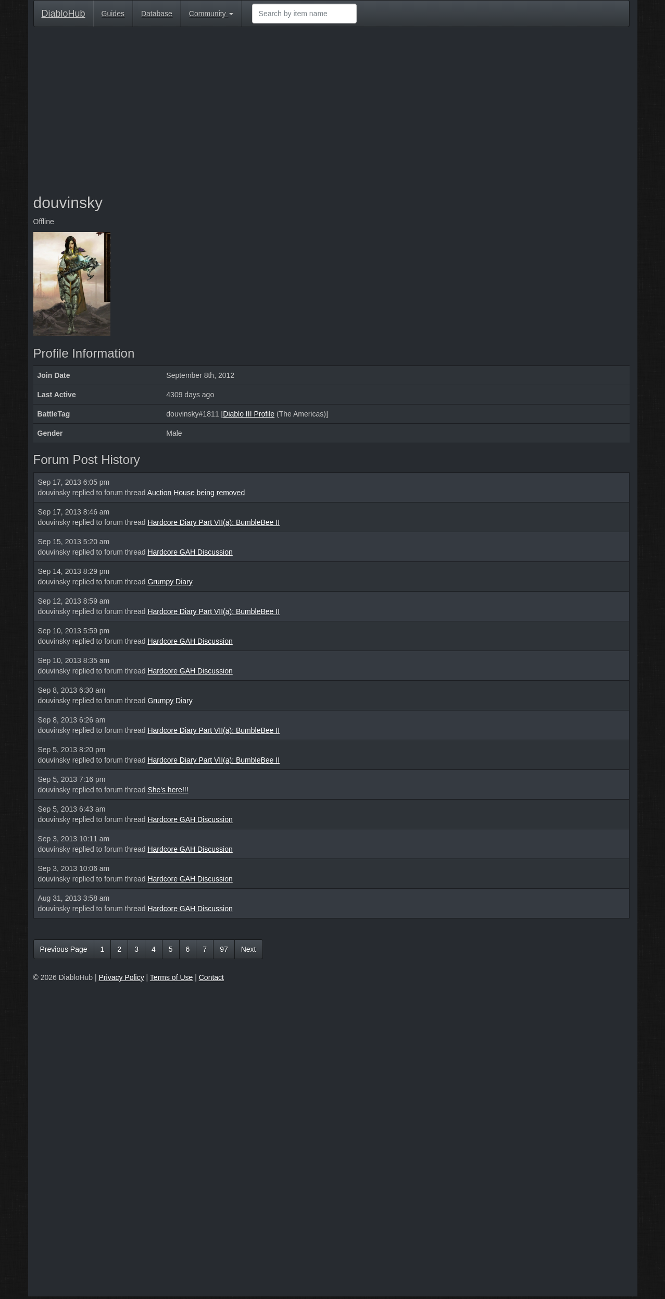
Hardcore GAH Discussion (189, 552)
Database (156, 13)
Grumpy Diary (169, 582)
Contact (211, 977)
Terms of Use (171, 977)
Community (211, 13)
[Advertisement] (331, 110)
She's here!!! (167, 790)
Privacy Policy (121, 977)
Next (248, 949)
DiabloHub (63, 12)
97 (224, 949)
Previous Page (63, 949)
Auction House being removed (196, 492)
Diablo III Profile (248, 414)
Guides (113, 13)
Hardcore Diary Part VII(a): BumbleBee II (213, 522)
